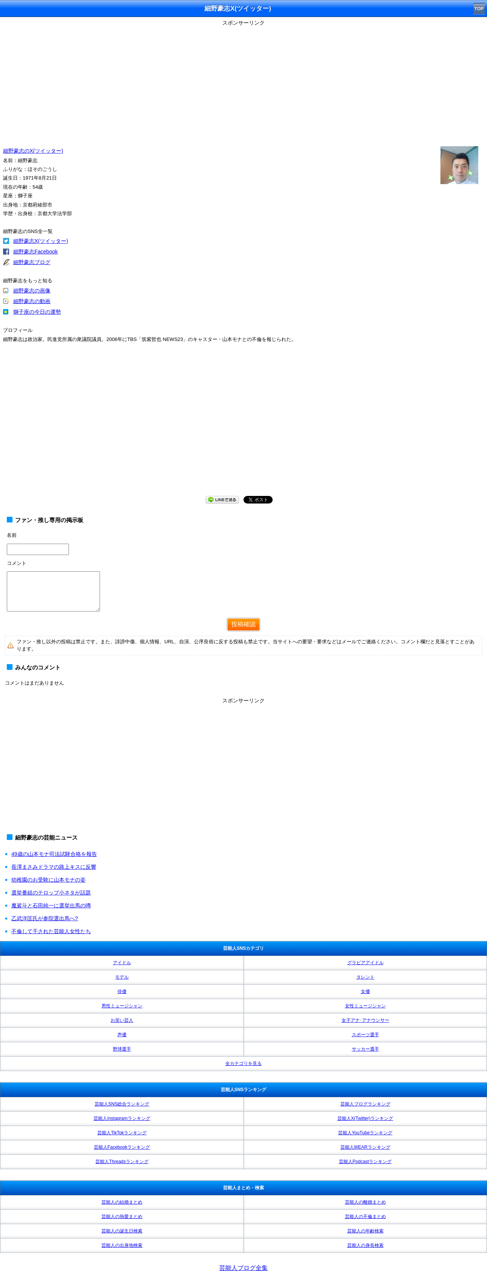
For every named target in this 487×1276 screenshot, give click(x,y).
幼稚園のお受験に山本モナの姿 (48, 880)
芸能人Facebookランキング (122, 1147)
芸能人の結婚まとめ (121, 1202)
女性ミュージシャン (365, 1006)
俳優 (121, 991)
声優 (121, 1034)
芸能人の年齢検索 (365, 1231)
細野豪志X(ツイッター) (40, 241)
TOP (479, 8)
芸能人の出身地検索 (121, 1245)
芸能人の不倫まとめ (365, 1216)
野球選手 (122, 1049)
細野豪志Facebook (35, 252)
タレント (365, 977)
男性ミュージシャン (121, 1006)
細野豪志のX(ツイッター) (33, 151)
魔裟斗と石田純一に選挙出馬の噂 (51, 905)
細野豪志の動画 (31, 301)
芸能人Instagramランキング (122, 1118)
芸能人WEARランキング (365, 1147)
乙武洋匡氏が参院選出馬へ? (44, 918)
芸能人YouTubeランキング (365, 1132)
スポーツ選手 (365, 1034)
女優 (365, 991)
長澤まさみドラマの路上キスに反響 (53, 867)
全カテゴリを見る (243, 1063)
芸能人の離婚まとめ (365, 1202)
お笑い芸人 (122, 1020)
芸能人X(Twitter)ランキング (365, 1118)
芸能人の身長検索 (365, 1245)
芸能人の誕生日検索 (121, 1231)
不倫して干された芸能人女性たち (51, 931)
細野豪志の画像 (31, 291)
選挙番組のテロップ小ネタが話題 (51, 893)
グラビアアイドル (365, 962)
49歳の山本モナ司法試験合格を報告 (54, 854)
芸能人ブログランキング (365, 1104)
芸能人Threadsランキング (121, 1161)
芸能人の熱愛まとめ (121, 1216)
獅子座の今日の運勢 (37, 312)
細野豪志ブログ (31, 262)
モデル (122, 977)
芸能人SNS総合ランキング (122, 1104)
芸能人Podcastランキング (365, 1161)
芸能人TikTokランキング (122, 1132)
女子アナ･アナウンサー (365, 1020)
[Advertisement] (243, 81)
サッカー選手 (365, 1049)
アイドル (122, 962)
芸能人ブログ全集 (243, 1268)
